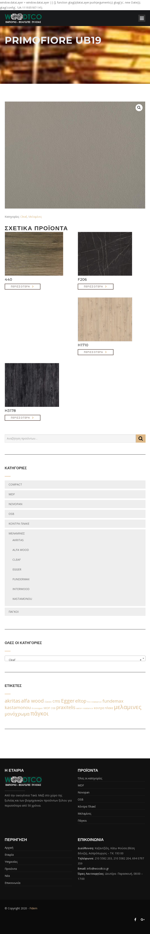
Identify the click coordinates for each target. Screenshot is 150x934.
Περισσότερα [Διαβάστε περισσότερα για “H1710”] (93, 352)
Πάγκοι (14, 612)
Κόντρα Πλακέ (19, 523)
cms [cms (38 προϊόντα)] (56, 701)
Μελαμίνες (35, 216)
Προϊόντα (11, 869)
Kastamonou (22, 599)
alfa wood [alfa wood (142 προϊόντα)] (32, 700)
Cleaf (23, 216)
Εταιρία (9, 854)
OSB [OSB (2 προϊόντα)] (53, 708)
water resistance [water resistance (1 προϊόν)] (84, 708)
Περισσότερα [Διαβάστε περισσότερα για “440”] (20, 286)
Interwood (20, 589)
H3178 (10, 411)
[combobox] (75, 658)
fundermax (20, 579)
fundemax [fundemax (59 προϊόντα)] (112, 701)
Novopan (15, 504)
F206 (82, 279)
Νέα (7, 876)
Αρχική (9, 847)
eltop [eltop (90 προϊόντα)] (80, 701)
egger (16, 569)
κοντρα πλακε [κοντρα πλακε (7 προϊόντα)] (103, 708)
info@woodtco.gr (98, 868)
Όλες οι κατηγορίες (90, 778)
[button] (139, 107)
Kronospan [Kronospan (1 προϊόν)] (37, 708)
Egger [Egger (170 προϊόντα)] (67, 700)
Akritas (18, 540)
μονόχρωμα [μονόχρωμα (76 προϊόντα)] (17, 714)
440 (8, 279)
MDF (12, 494)
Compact (15, 484)
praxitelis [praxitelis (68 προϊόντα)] (65, 707)
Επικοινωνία (12, 883)
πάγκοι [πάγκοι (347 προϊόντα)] (39, 713)
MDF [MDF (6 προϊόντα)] (47, 708)
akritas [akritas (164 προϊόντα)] (12, 700)
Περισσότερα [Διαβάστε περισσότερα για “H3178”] (20, 417)
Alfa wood (20, 550)
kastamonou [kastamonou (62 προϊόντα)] (18, 707)
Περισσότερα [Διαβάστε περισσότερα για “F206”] (93, 286)
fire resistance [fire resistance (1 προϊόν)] (94, 701)
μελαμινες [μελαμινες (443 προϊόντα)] (127, 707)
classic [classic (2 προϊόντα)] (48, 701)
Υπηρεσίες (11, 862)
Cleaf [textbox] (73, 660)
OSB (11, 514)
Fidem (33, 908)
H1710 (83, 345)
